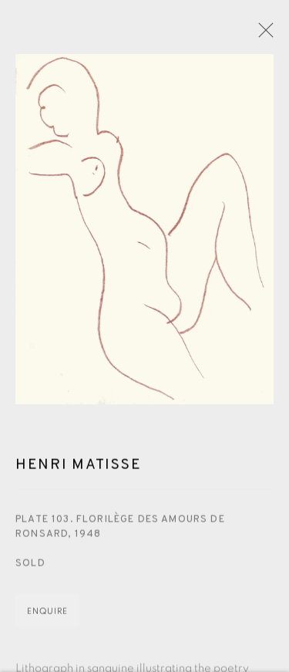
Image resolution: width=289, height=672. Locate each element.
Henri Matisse (78, 467)
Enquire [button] (47, 613)
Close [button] (262, 34)
